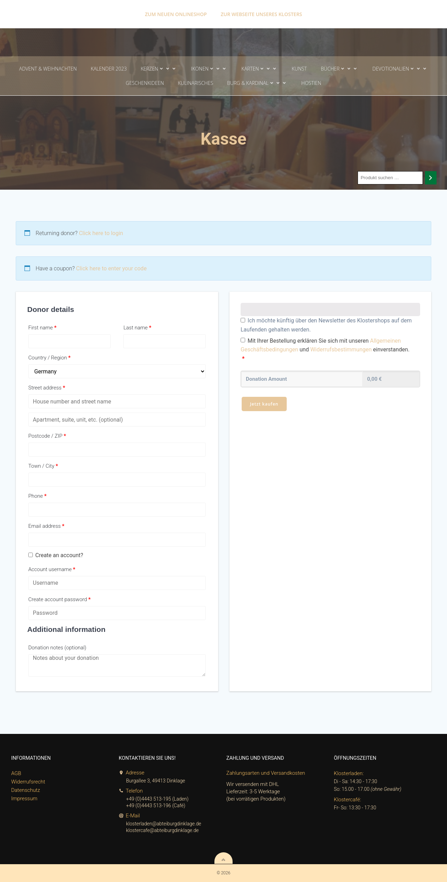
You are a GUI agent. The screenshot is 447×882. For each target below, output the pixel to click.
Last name (137, 328)
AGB (16, 773)
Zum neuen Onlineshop (176, 14)
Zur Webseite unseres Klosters (261, 14)
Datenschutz (25, 790)
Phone (37, 496)
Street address (46, 388)
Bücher (340, 68)
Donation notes (57, 647)
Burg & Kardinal (257, 83)
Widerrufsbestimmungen (341, 349)
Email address (46, 526)
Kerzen (159, 68)
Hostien (311, 83)
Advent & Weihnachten (48, 68)
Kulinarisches (195, 83)
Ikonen (209, 68)
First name (42, 328)
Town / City (43, 466)
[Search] (431, 177)
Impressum (24, 798)
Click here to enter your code (111, 268)
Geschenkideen (145, 83)
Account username (51, 569)
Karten (259, 68)
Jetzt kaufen (264, 404)
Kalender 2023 (109, 68)
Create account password (59, 599)
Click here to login (101, 233)
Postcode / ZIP (47, 436)
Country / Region (49, 358)
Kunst (299, 68)
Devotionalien (400, 68)
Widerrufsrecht (28, 782)
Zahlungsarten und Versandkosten (265, 773)
